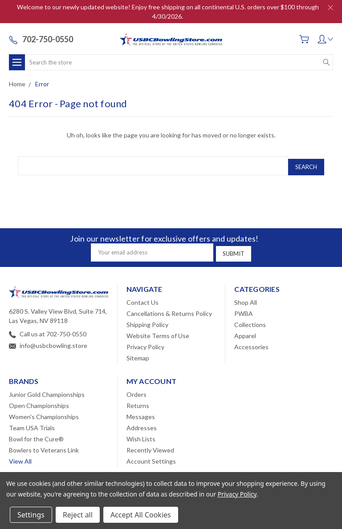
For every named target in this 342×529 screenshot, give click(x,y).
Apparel (245, 331)
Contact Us (142, 297)
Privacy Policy (145, 342)
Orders (136, 389)
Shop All (245, 297)
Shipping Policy (147, 319)
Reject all (78, 515)
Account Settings (151, 456)
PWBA (243, 308)
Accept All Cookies (140, 515)
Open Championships (39, 400)
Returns (137, 400)
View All (20, 456)
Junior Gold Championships (47, 389)
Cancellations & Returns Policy (169, 308)
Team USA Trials (32, 423)
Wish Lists (140, 434)
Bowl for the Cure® (36, 434)
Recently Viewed (150, 445)
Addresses (141, 423)
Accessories (251, 342)
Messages (140, 412)
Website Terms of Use (157, 331)
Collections (250, 319)
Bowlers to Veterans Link (44, 445)
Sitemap (137, 353)
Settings (31, 515)
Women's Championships (44, 412)
